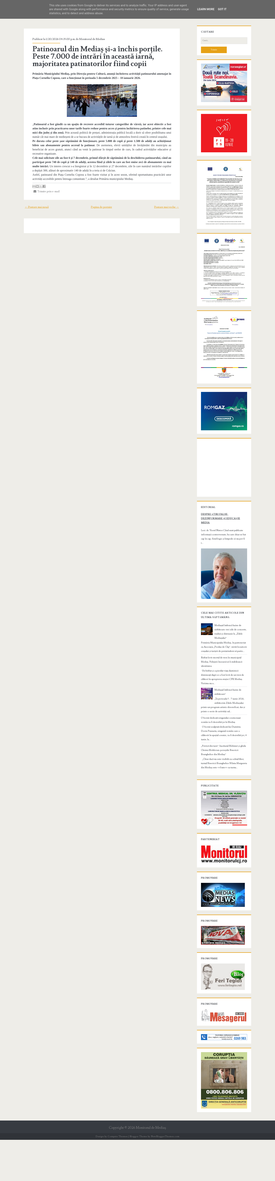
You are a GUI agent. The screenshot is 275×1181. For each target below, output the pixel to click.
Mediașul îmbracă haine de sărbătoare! (231, 722)
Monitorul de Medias (89, 39)
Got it (222, 9)
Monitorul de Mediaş (151, 1169)
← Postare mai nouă (33, 203)
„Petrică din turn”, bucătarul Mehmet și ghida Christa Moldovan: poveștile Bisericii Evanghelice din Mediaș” (223, 774)
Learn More (205, 9)
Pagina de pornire (101, 203)
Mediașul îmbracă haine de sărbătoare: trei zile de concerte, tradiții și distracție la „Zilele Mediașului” (231, 670)
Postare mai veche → (170, 203)
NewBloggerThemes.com (165, 1177)
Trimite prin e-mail (43, 187)
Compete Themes (118, 1177)
